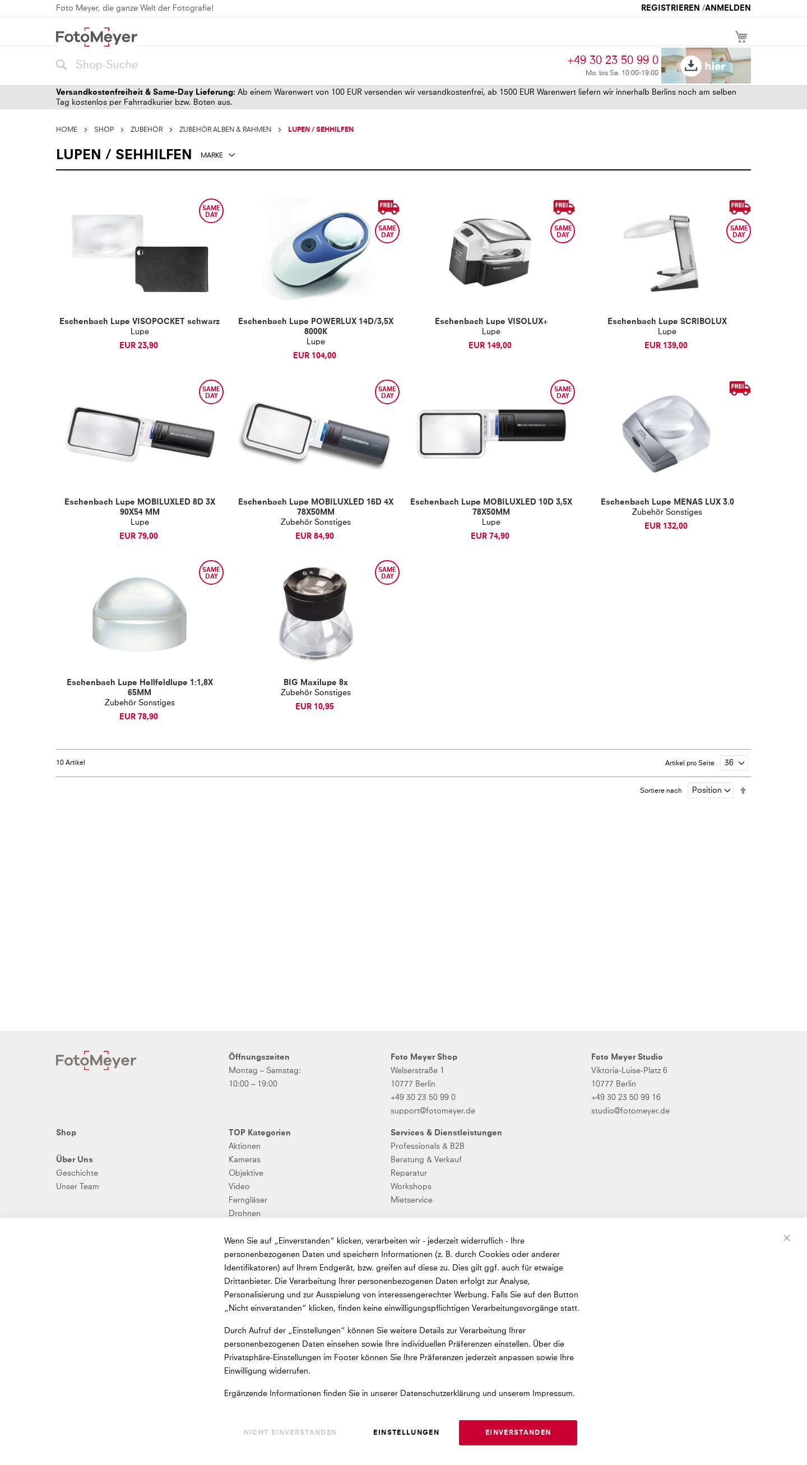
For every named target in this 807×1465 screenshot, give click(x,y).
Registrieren (670, 8)
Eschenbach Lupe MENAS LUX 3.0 (667, 502)
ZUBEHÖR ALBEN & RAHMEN (225, 130)
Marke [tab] (212, 155)
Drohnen (245, 1214)
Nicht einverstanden (290, 1433)
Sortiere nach (661, 791)
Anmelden (728, 8)
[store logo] (96, 37)
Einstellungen (406, 1433)
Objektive (246, 1173)
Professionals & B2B (428, 1146)
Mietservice (412, 1200)
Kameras (245, 1160)
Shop (66, 1133)
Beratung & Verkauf (426, 1160)
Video (239, 1187)
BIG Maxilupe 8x (316, 683)
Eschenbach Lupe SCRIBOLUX (667, 322)
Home (66, 130)
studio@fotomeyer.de (630, 1111)
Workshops (411, 1187)
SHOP (104, 130)
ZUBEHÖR (147, 130)
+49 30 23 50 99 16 (626, 1098)
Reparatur (409, 1173)
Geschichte (77, 1173)
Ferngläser (248, 1200)
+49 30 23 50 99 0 (612, 60)
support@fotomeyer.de (433, 1111)
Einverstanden (518, 1433)
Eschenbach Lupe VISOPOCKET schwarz (139, 322)
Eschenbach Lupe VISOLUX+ (491, 322)
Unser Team (77, 1187)
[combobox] (309, 65)
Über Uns (74, 1160)
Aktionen (245, 1146)
